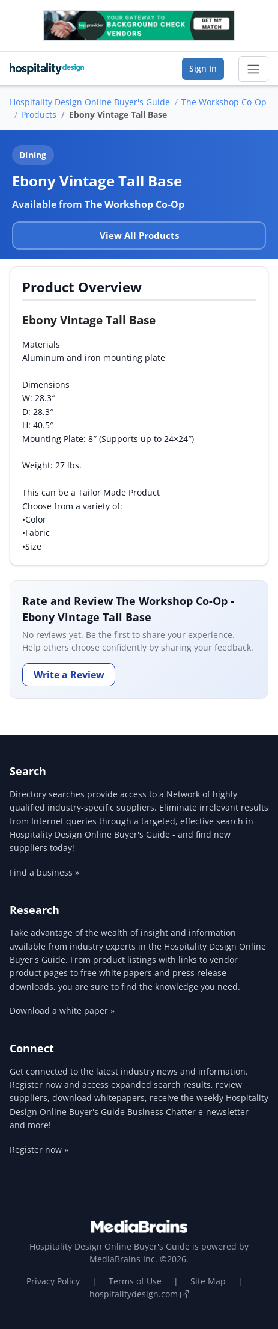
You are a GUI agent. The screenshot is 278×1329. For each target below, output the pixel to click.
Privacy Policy (53, 1281)
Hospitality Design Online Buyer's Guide (90, 102)
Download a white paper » (62, 1010)
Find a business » (44, 872)
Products (38, 114)
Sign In (203, 68)
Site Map (208, 1281)
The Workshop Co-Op (224, 102)
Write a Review (69, 674)
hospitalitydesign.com (139, 1294)
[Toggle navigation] (253, 69)
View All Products (139, 235)
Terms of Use (135, 1281)
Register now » (39, 1149)
